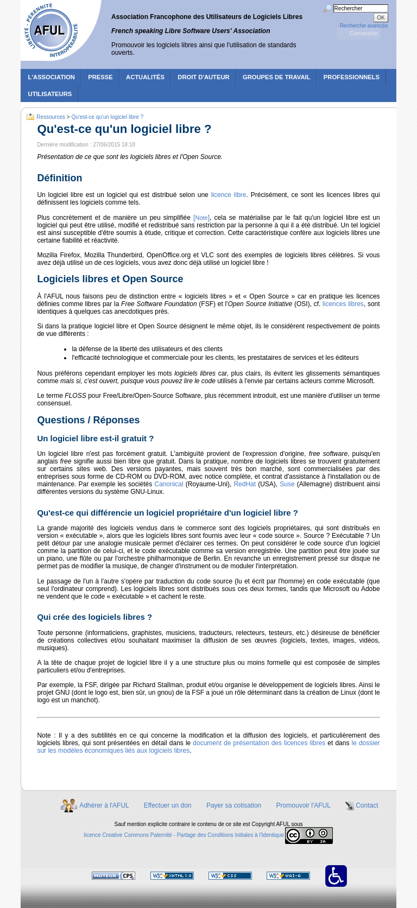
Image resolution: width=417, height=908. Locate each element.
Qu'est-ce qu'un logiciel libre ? (107, 116)
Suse (288, 484)
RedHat (244, 484)
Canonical (169, 484)
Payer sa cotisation (233, 805)
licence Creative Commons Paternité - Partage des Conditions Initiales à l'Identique (183, 835)
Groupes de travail (277, 77)
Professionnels (352, 77)
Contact (367, 805)
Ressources (50, 116)
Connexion (363, 33)
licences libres (343, 304)
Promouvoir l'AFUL (303, 805)
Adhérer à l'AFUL (104, 805)
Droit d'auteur (203, 77)
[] (201, 217)
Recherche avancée (364, 26)
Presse (100, 77)
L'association (51, 77)
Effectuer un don (168, 805)
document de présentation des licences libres (259, 743)
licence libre (229, 195)
